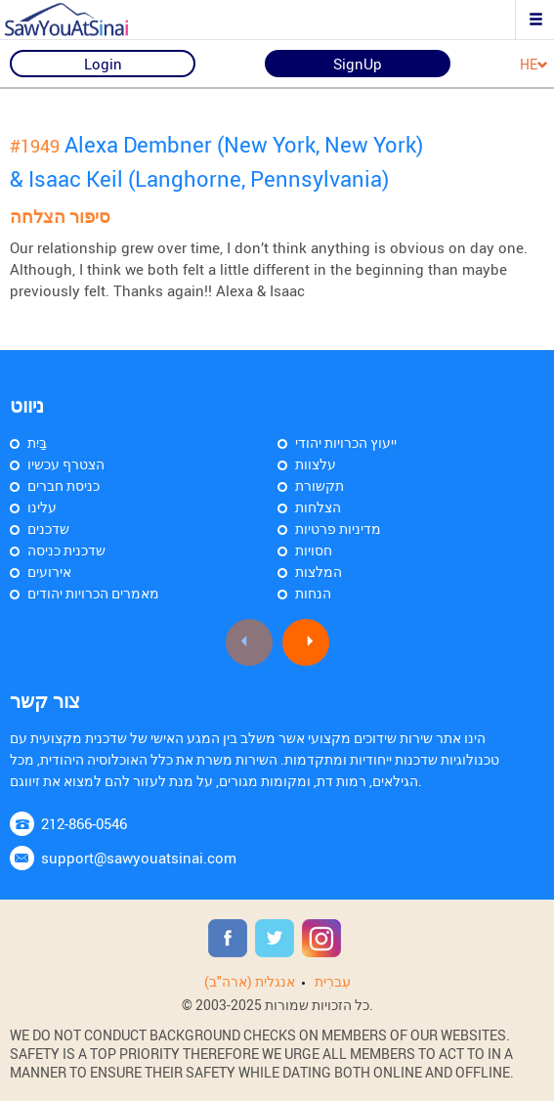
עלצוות (315, 464)
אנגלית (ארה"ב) (249, 981)
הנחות (313, 593)
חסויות (313, 550)
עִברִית (333, 981)
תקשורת (319, 485)
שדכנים (48, 528)
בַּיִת (37, 442)
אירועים (49, 571)
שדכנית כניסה (66, 550)
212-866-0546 (84, 823)
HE (534, 65)
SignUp (357, 63)
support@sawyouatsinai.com (138, 857)
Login (103, 63)
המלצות (318, 571)
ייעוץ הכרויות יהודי (346, 442)
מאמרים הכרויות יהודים (93, 593)
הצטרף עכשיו (66, 464)
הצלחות (318, 507)
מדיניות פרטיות (338, 528)
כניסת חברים (63, 485)
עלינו (42, 507)
